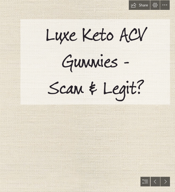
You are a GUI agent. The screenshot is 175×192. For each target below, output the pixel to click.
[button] (139, 5)
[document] (87, 96)
